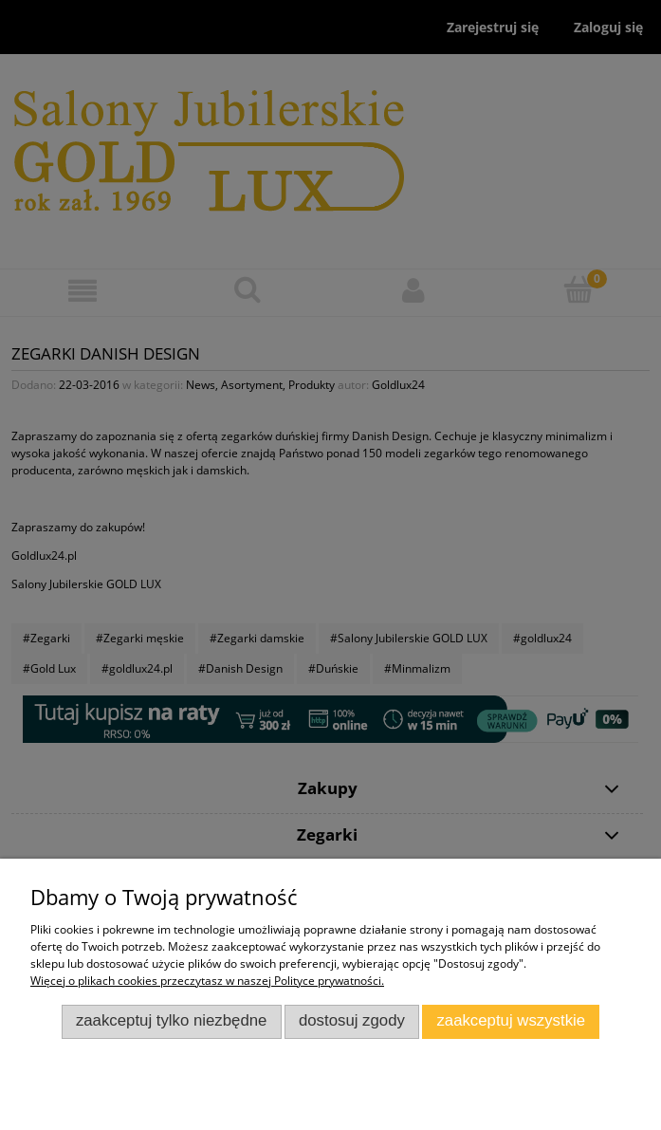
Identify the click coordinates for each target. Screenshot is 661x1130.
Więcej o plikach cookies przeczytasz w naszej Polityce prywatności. (207, 981)
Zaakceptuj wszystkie (510, 1020)
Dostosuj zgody (352, 1020)
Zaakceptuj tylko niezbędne (171, 1020)
